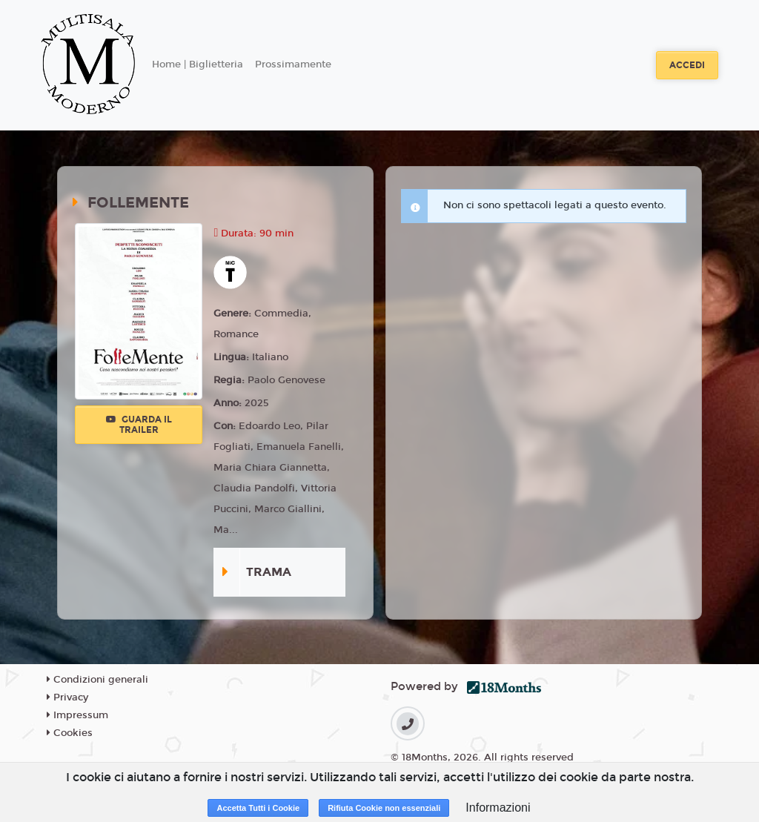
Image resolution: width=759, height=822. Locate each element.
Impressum (77, 715)
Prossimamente (293, 64)
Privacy (67, 697)
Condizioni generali (97, 680)
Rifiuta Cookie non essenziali (384, 807)
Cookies (70, 733)
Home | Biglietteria (197, 64)
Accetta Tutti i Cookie (257, 807)
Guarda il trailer (139, 424)
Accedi (687, 65)
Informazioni (497, 807)
